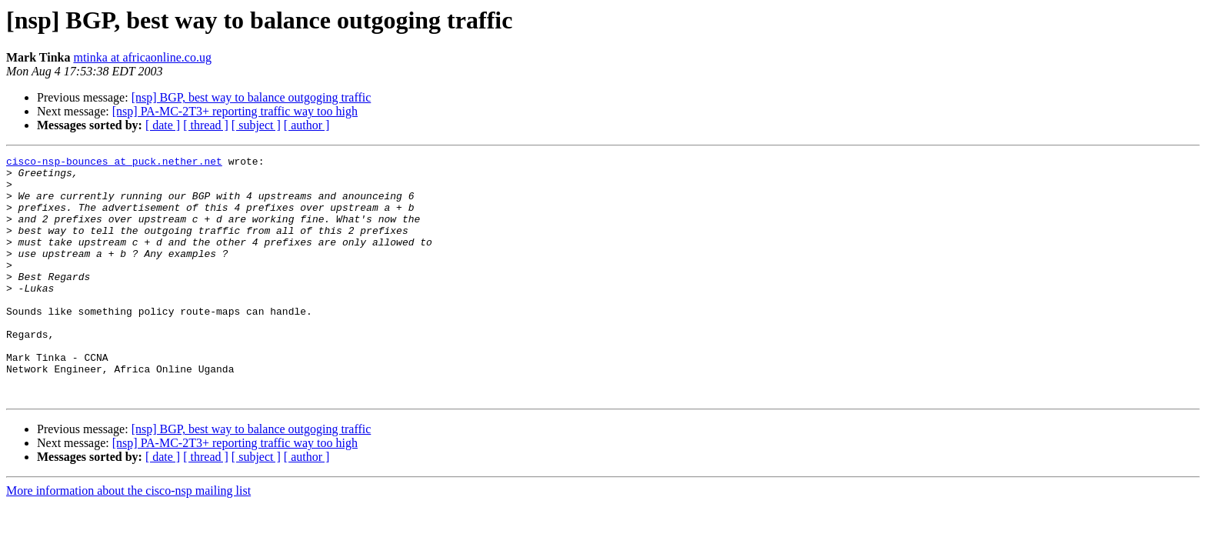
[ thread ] (205, 125)
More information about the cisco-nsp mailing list (128, 539)
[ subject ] (256, 125)
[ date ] (162, 125)
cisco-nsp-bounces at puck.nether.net (114, 163)
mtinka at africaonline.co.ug (142, 57)
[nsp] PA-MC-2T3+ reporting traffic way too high (235, 111)
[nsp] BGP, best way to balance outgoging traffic (251, 97)
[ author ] (307, 125)
